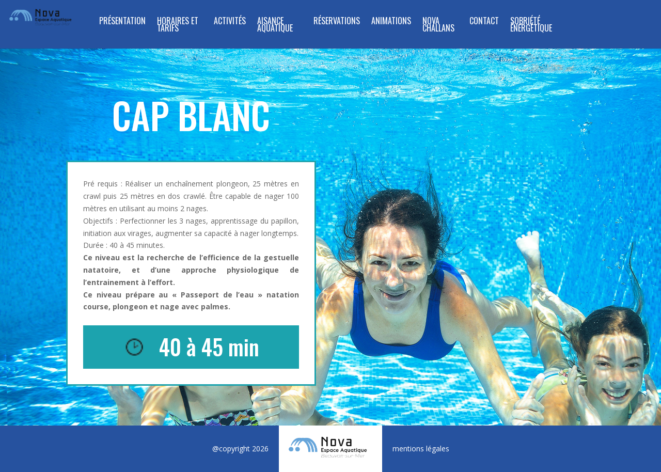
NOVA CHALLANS (438, 25)
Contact (484, 22)
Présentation (122, 22)
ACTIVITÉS (230, 22)
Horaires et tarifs (177, 25)
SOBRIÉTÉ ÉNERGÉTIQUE (531, 25)
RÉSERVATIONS (336, 22)
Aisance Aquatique (275, 25)
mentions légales (420, 448)
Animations (391, 22)
